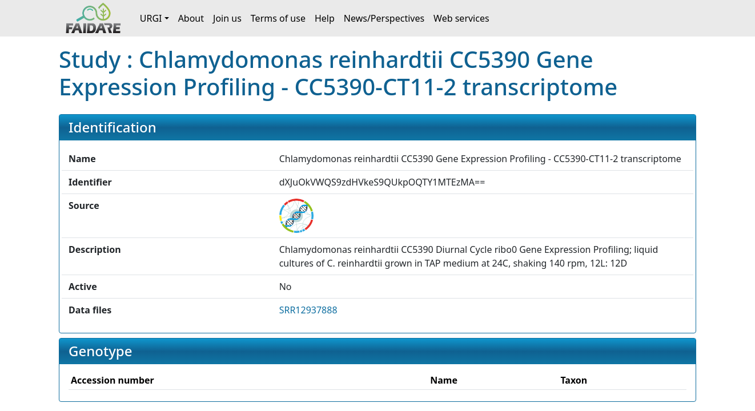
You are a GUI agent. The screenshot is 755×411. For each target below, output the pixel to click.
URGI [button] (151, 18)
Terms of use (278, 18)
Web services (461, 18)
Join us (227, 18)
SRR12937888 (308, 310)
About (191, 18)
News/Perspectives (384, 18)
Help (325, 18)
